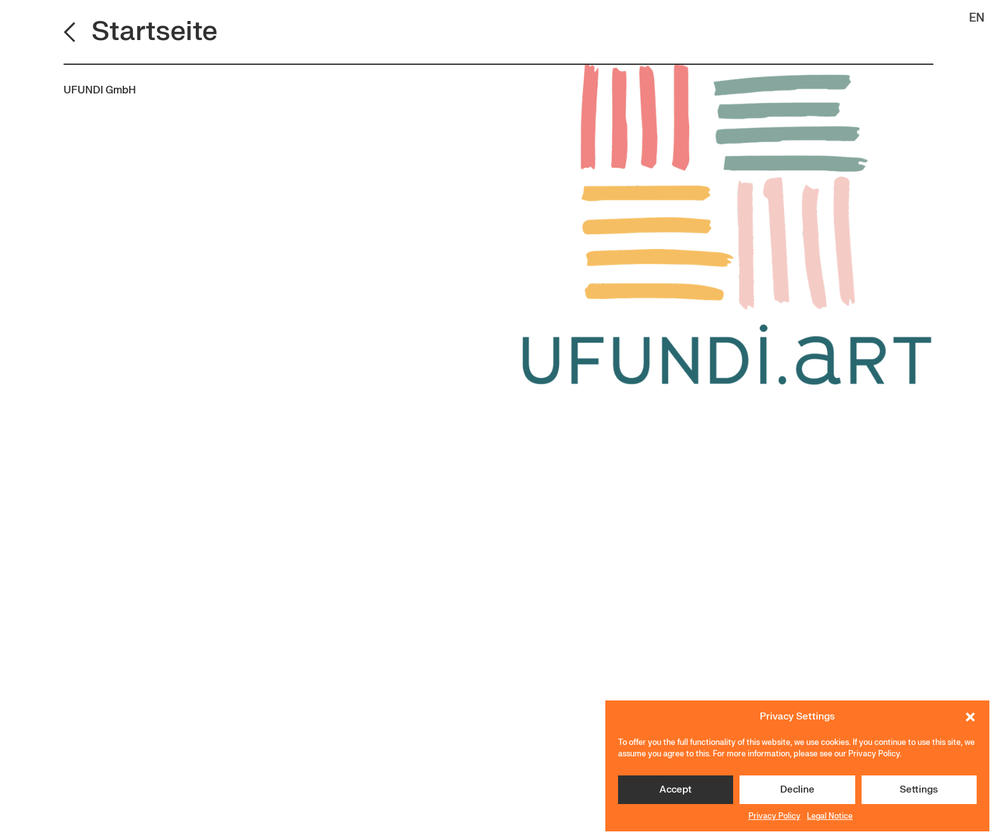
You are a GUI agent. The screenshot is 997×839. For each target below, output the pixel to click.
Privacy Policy (774, 816)
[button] (970, 717)
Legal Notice (830, 816)
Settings (919, 790)
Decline (797, 790)
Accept (675, 790)
